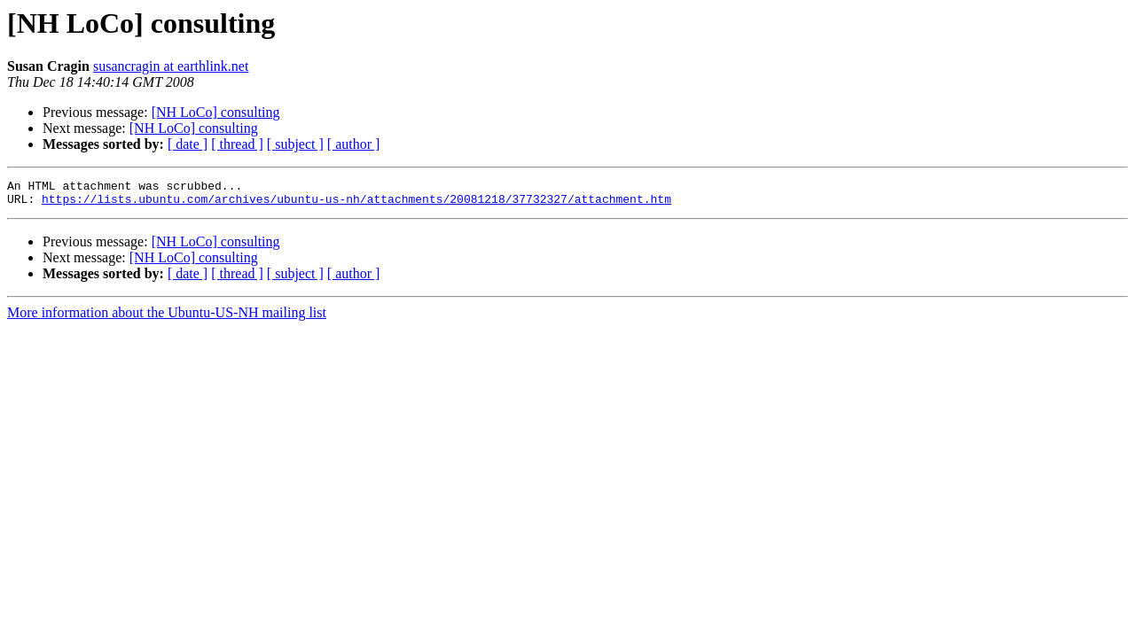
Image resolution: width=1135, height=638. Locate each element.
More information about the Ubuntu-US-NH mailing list (166, 317)
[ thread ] (237, 144)
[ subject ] (295, 144)
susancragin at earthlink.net (171, 66)
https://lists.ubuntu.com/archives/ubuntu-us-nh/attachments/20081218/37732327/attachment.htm (356, 204)
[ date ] (187, 144)
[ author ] (353, 144)
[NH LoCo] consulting (216, 112)
